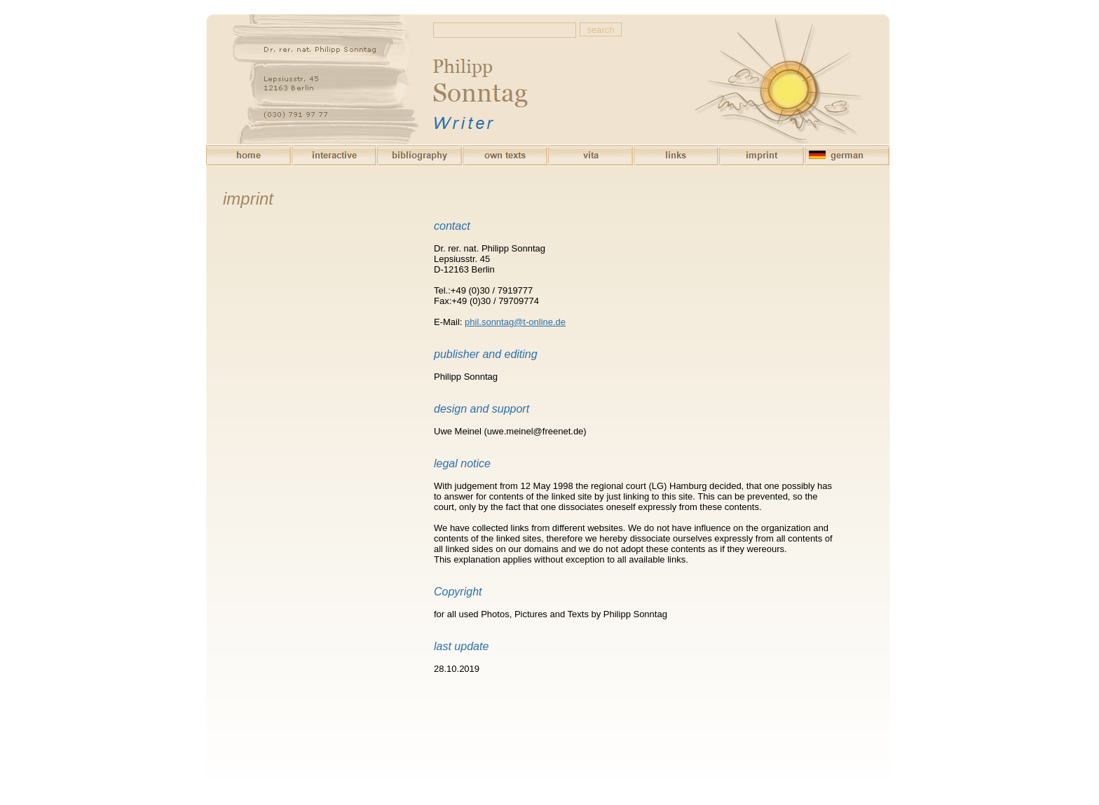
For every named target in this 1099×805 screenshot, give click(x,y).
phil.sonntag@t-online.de (515, 322)
